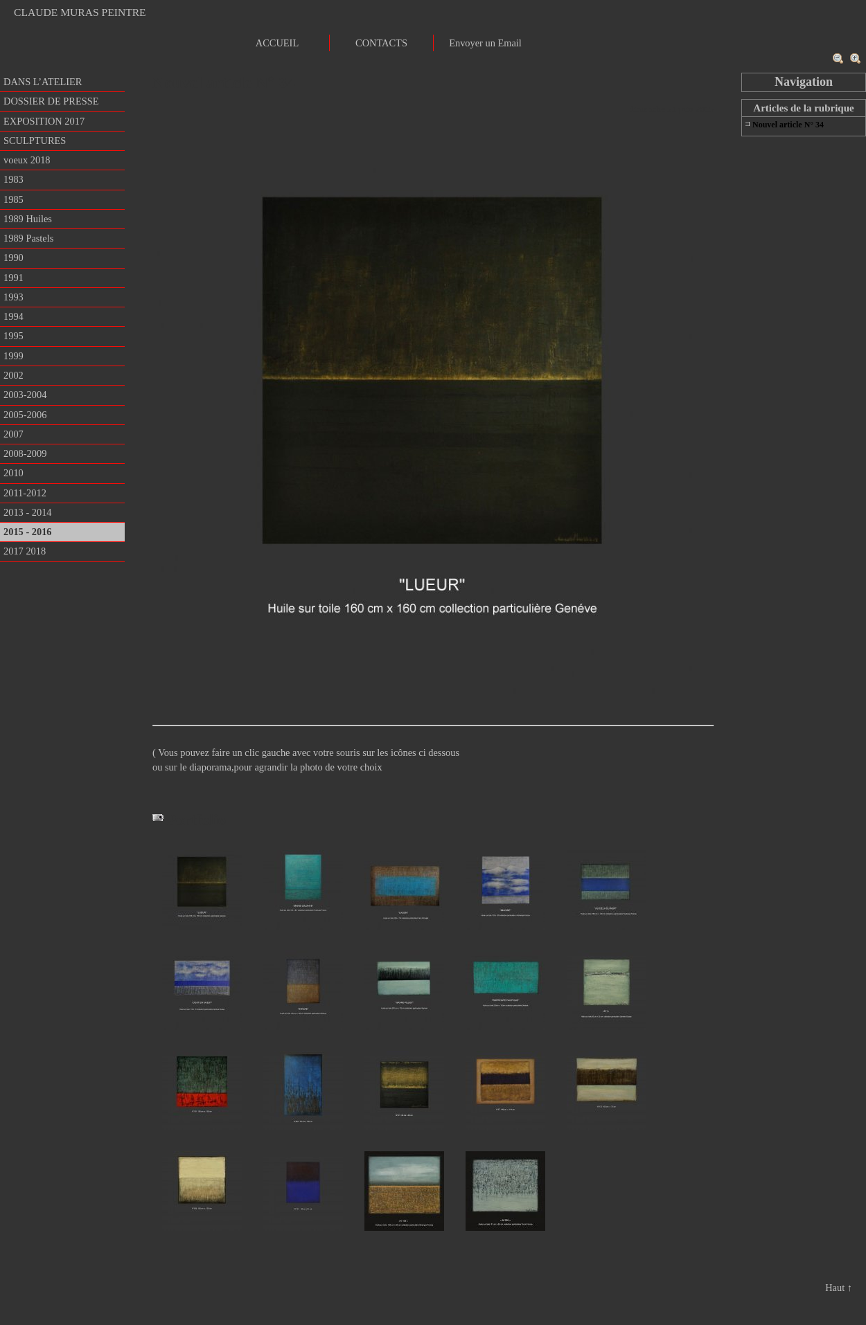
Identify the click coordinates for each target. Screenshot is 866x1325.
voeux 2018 (27, 159)
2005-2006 (24, 414)
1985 (13, 199)
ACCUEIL (277, 42)
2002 (13, 375)
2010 (13, 472)
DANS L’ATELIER (42, 81)
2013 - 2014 (27, 512)
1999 (13, 355)
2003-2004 (24, 394)
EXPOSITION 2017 (44, 121)
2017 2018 (24, 551)
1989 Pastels (28, 238)
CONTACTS (381, 42)
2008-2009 (24, 453)
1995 (13, 335)
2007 (13, 434)
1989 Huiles (27, 218)
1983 (13, 179)
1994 (13, 316)
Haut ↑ (838, 1287)
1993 (13, 297)
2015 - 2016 (27, 531)
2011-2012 (24, 492)
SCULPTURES (34, 140)
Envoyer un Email (485, 42)
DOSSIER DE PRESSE (51, 101)
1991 (13, 277)
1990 (13, 257)
